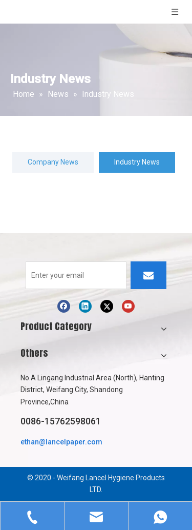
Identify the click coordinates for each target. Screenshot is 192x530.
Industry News (137, 162)
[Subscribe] (148, 275)
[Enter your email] (76, 275)
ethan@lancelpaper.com (61, 442)
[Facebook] (63, 306)
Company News (53, 162)
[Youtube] (128, 306)
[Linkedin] (85, 306)
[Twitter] (106, 306)
